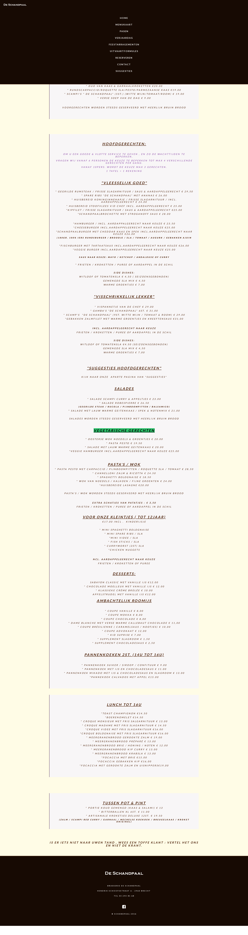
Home (124, 18)
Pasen (124, 31)
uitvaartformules (124, 51)
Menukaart (124, 24)
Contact (124, 64)
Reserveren (124, 57)
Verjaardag (124, 37)
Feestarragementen (124, 44)
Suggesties (124, 71)
